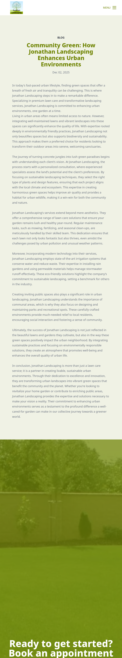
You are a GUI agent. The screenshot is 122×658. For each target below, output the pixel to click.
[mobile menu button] (114, 7)
